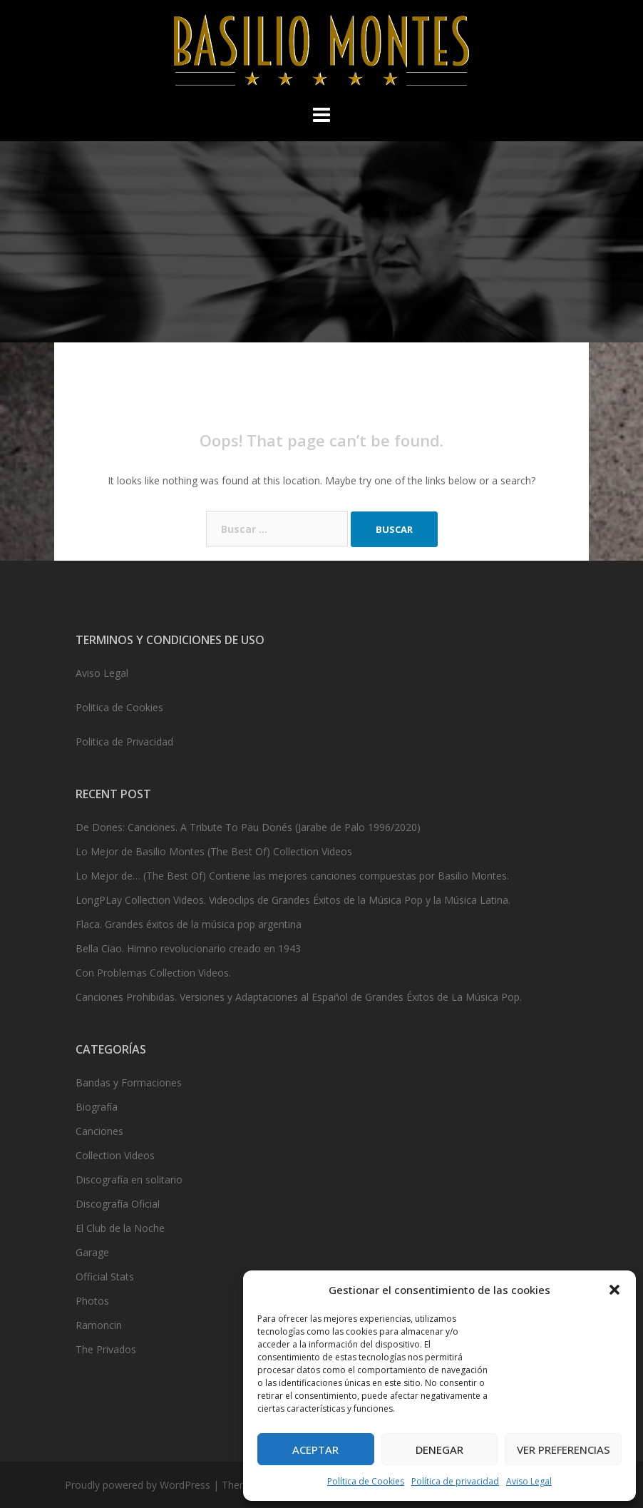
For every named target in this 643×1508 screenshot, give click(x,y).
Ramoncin (99, 1325)
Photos (92, 1301)
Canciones (99, 1131)
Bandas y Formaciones (129, 1082)
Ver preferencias (563, 1449)
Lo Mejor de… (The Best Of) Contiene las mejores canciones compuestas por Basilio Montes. (292, 875)
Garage (92, 1252)
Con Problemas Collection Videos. (153, 972)
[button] (614, 1290)
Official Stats (105, 1276)
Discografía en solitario (129, 1179)
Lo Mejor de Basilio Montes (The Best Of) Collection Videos (214, 851)
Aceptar (315, 1449)
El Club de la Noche (120, 1228)
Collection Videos (115, 1155)
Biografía (97, 1107)
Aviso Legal (529, 1481)
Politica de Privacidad (124, 741)
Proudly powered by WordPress (137, 1485)
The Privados (106, 1349)
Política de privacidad (455, 1481)
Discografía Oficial (118, 1204)
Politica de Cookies (119, 707)
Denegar (439, 1449)
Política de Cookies (365, 1481)
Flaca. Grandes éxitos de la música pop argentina (189, 924)
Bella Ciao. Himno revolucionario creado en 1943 (188, 948)
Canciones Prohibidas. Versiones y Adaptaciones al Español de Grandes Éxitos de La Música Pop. (299, 997)
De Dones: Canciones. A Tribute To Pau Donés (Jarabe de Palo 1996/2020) (248, 827)
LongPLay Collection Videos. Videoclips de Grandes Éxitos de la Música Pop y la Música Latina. (293, 900)
